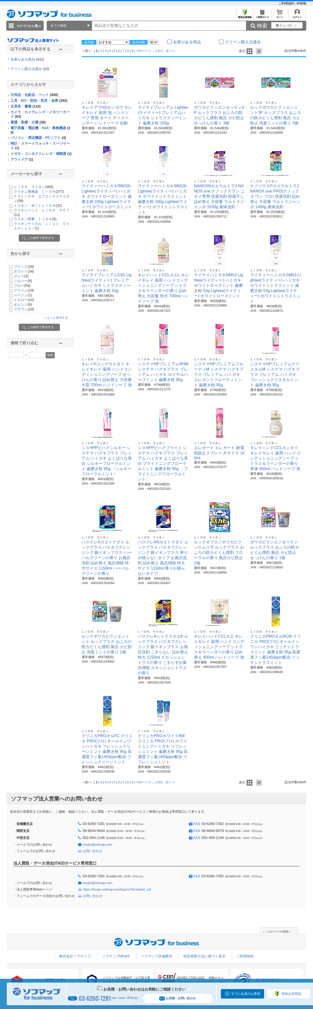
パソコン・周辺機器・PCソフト (38, 138)
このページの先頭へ (278, 931)
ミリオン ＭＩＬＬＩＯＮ (38, 205)
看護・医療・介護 (28, 122)
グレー (21, 276)
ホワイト (24, 271)
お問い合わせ (92, 851)
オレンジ (23, 304)
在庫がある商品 (27, 59)
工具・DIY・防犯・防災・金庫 (38, 100)
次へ (168, 51)
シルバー (23, 281)
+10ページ (143, 51)
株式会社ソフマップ (75, 956)
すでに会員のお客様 (245, 994)
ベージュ (23, 295)
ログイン (297, 15)
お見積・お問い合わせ (177, 998)
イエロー (24, 300)
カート (280, 15)
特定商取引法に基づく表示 (204, 956)
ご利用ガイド (262, 15)
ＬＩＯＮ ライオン (33, 187)
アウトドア (21, 159)
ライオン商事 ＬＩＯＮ (35, 219)
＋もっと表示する (56, 317)
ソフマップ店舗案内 (156, 956)
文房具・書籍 (25, 106)
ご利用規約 (287, 3)
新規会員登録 (245, 15)
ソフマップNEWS (116, 956)
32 (159, 51)
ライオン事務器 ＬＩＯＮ (39, 192)
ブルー (22, 286)
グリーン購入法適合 (29, 69)
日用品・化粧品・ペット (34, 95)
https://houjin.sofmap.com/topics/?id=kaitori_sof (117, 889)
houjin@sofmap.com (97, 844)
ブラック (24, 267)
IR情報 (301, 3)
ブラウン (24, 309)
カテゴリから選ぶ (29, 26)
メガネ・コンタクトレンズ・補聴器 (41, 154)
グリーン (24, 290)
